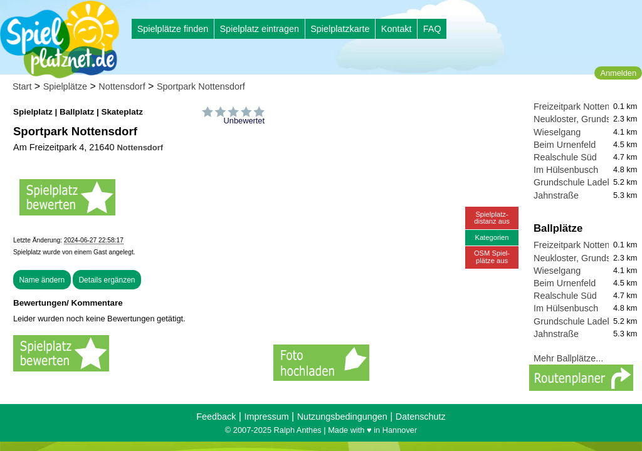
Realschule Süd (565, 157)
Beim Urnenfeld (565, 145)
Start (22, 86)
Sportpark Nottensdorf (201, 86)
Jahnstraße (556, 195)
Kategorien (491, 237)
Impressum (266, 417)
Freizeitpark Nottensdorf (582, 106)
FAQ (432, 29)
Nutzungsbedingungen (342, 417)
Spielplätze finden (173, 29)
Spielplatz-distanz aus (492, 217)
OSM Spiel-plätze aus (492, 256)
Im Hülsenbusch (566, 170)
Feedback (216, 417)
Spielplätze (65, 86)
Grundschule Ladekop (578, 182)
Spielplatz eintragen (258, 29)
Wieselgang (557, 132)
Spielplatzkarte (339, 29)
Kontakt (396, 29)
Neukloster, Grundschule (583, 119)
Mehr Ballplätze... (568, 358)
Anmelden (618, 73)
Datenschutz (421, 417)
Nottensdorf (121, 86)
